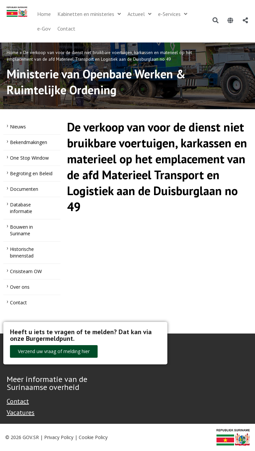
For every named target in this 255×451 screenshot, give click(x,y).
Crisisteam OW (26, 271)
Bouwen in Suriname (21, 230)
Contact (18, 302)
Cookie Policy (93, 437)
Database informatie (21, 207)
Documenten (24, 189)
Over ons (20, 287)
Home (12, 52)
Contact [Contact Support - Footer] (18, 401)
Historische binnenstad (22, 252)
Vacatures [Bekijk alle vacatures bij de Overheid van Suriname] (21, 412)
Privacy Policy (58, 437)
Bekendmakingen (28, 142)
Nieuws (18, 126)
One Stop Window (29, 158)
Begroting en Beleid (31, 173)
